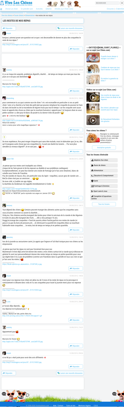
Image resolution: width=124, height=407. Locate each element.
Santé (94, 181)
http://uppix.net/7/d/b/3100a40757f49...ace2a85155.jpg (22, 87)
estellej (9, 70)
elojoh (9, 33)
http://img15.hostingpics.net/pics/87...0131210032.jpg (21, 45)
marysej (9, 205)
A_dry (8, 302)
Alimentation (97, 170)
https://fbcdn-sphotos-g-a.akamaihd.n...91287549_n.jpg (22, 264)
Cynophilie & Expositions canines (101, 197)
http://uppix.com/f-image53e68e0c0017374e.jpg (19, 189)
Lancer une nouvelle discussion (70, 28)
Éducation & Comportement (102, 176)
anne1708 (10, 159)
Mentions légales (84, 406)
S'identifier (120, 9)
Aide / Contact (58, 406)
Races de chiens (98, 165)
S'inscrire (110, 9)
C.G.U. (96, 406)
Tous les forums (104, 204)
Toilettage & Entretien (100, 186)
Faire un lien (70, 406)
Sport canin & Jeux (99, 191)
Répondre (7, 28)
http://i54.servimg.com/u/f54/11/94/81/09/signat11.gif (22, 316)
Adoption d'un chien (99, 160)
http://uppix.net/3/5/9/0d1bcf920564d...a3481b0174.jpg (22, 120)
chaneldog (10, 98)
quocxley (10, 237)
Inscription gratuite (104, 148)
